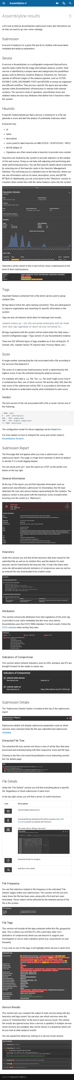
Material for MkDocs (18, 1077)
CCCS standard (9, 627)
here (59, 429)
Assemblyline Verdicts (13, 438)
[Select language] (63, 3)
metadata (6, 732)
